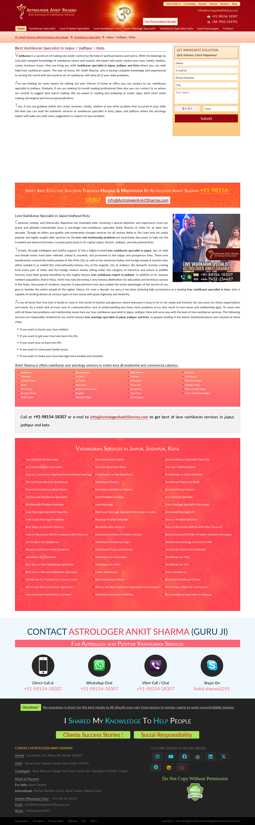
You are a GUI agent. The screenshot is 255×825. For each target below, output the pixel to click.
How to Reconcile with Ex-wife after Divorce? (193, 527)
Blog (234, 3)
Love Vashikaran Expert (109, 459)
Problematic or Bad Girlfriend (183, 474)
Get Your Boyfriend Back (110, 466)
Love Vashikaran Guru (107, 28)
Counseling (189, 3)
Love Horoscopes (208, 28)
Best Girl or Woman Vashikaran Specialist (51, 572)
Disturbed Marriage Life (180, 512)
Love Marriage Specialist (140, 28)
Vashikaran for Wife (107, 564)
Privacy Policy (56, 820)
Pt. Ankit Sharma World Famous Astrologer (42, 37)
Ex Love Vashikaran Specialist (44, 466)
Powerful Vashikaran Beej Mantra (47, 489)
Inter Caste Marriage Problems (45, 519)
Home (21, 28)
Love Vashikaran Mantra (180, 489)
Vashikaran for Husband (41, 557)
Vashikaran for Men (177, 557)
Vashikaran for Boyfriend (111, 557)
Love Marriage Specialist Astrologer (187, 504)
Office (93, 820)
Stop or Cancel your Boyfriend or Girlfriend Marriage (59, 474)
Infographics (22, 820)
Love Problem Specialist (74, 28)
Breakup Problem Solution (111, 519)
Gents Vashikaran (176, 572)
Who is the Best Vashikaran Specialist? (50, 587)
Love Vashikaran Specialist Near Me (187, 459)
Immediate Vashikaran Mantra (114, 489)
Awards (202, 3)
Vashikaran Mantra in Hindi (182, 481)
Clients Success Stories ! (93, 734)
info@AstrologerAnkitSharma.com (217, 10)
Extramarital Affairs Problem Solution (118, 534)
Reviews (224, 3)
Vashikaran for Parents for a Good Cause (51, 579)
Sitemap (72, 820)
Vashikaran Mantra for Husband (185, 549)
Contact (228, 28)
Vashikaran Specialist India (176, 28)
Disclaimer (38, 820)
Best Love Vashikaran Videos (182, 579)
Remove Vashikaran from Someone (47, 549)
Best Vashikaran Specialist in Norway (188, 594)
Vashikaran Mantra (107, 481)
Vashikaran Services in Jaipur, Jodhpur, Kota (127, 448)
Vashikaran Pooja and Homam (114, 549)
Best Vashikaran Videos (109, 579)
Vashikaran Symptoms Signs (112, 542)
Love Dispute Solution (179, 497)
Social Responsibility (166, 734)
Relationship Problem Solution (44, 504)
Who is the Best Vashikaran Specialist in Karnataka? (127, 587)
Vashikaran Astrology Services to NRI (188, 542)
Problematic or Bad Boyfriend (113, 474)
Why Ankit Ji (174, 3)
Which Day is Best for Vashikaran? (186, 587)
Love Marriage (104, 504)
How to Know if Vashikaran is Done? (48, 594)
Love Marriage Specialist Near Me (47, 512)
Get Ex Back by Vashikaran (42, 542)
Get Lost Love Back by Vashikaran (46, 481)
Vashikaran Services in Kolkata (114, 594)
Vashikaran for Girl (177, 564)
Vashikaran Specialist (42, 28)
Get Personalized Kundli (160, 21)
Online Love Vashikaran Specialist (46, 497)
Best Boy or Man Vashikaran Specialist (49, 564)
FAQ (83, 820)
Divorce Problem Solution (181, 519)
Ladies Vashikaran (106, 572)
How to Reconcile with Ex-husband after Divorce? (57, 534)
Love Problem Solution (109, 497)
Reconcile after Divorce (109, 527)
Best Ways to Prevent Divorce (44, 527)
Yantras (213, 3)
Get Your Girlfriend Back (180, 466)
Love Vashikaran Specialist (42, 459)
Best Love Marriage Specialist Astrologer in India (125, 512)
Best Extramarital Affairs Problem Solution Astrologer (198, 534)
